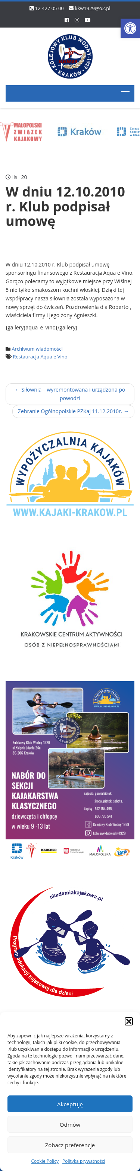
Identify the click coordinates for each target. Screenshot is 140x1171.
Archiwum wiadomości (37, 348)
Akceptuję (70, 1104)
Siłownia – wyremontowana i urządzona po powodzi (70, 394)
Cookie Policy (45, 1161)
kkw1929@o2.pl (93, 8)
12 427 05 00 (49, 8)
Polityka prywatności (83, 1161)
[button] (130, 28)
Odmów (70, 1124)
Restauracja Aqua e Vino (40, 356)
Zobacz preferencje (70, 1145)
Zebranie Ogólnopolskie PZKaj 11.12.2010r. (73, 411)
